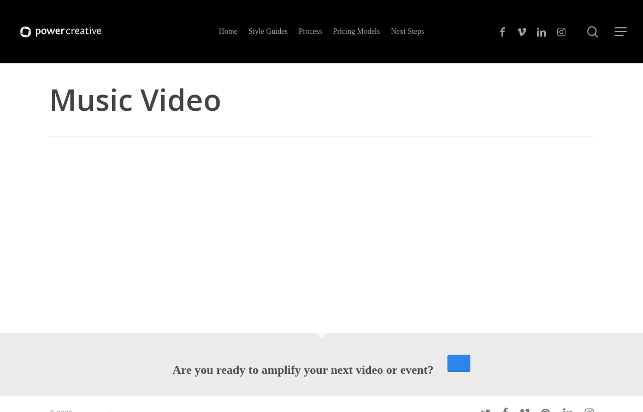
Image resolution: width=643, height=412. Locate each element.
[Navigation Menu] (621, 32)
